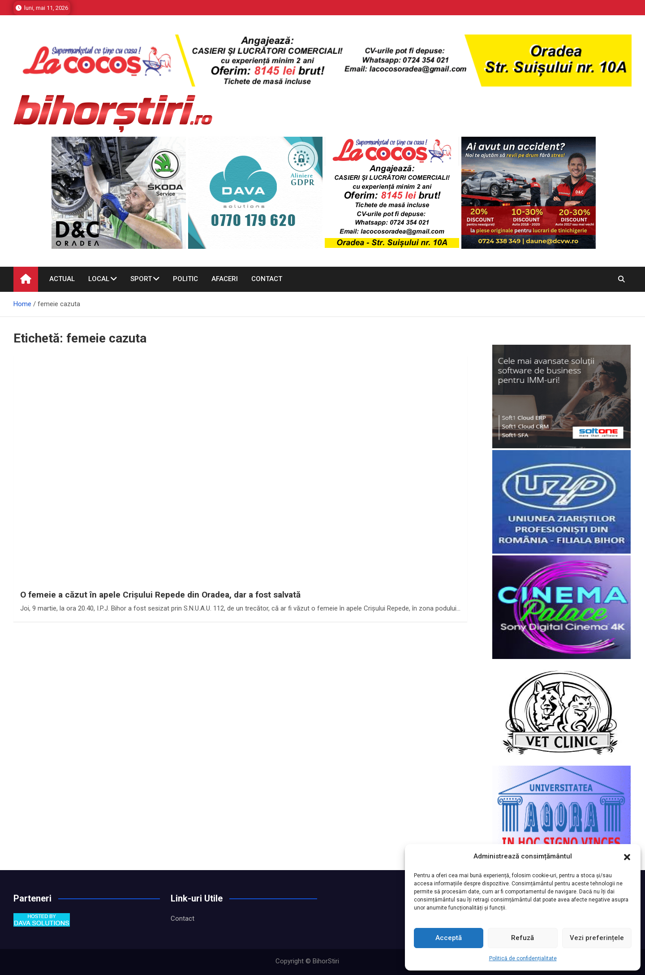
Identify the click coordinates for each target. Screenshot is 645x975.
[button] (627, 856)
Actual (62, 279)
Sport (141, 279)
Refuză (522, 938)
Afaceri (224, 279)
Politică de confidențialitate (523, 958)
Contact (266, 279)
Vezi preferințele (597, 938)
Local (98, 279)
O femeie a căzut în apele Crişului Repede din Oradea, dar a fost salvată (160, 594)
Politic (185, 279)
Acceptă (448, 938)
